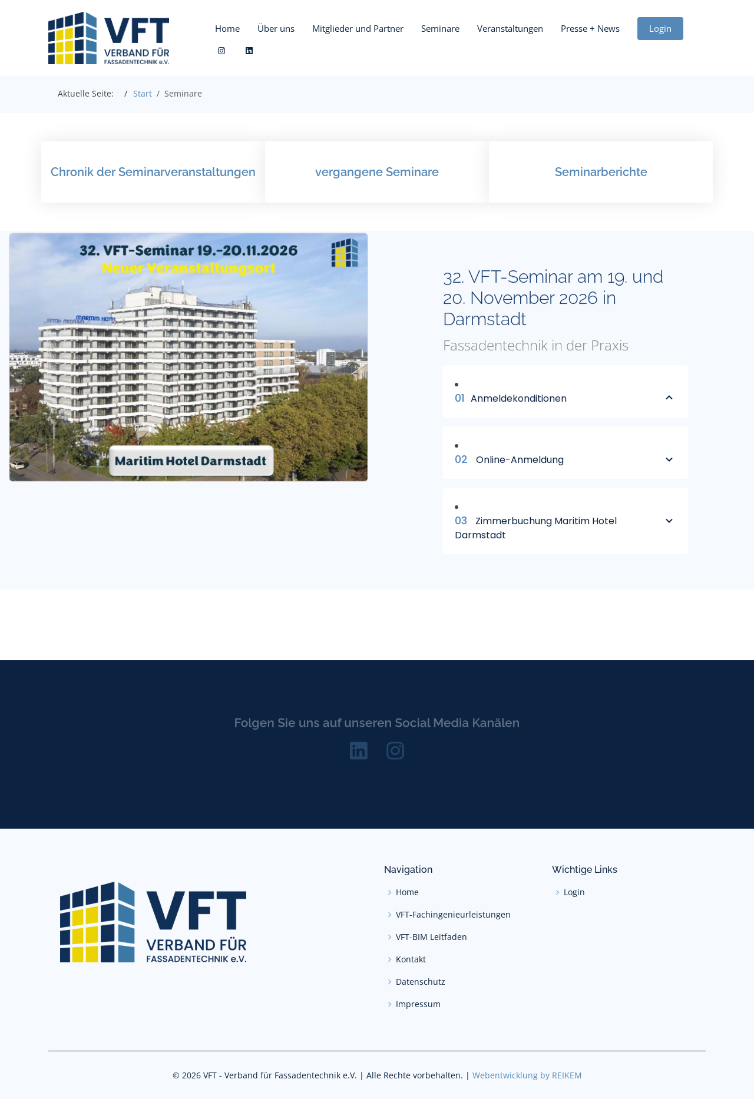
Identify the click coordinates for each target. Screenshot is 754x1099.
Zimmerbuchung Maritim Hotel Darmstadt (565, 533)
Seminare (440, 28)
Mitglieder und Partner (358, 28)
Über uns (276, 28)
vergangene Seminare (377, 172)
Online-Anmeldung (565, 465)
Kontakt (411, 959)
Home (227, 28)
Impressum (418, 1004)
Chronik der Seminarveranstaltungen (153, 172)
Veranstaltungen (510, 28)
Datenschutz (420, 982)
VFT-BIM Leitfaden (431, 937)
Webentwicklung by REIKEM (527, 1075)
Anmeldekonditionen (565, 404)
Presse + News (590, 28)
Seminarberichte (601, 172)
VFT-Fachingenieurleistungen (453, 915)
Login (660, 28)
